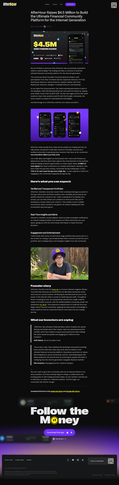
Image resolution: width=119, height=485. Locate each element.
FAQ (61, 4)
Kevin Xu (55, 289)
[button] (114, 5)
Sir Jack (43, 305)
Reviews (55, 4)
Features (47, 4)
